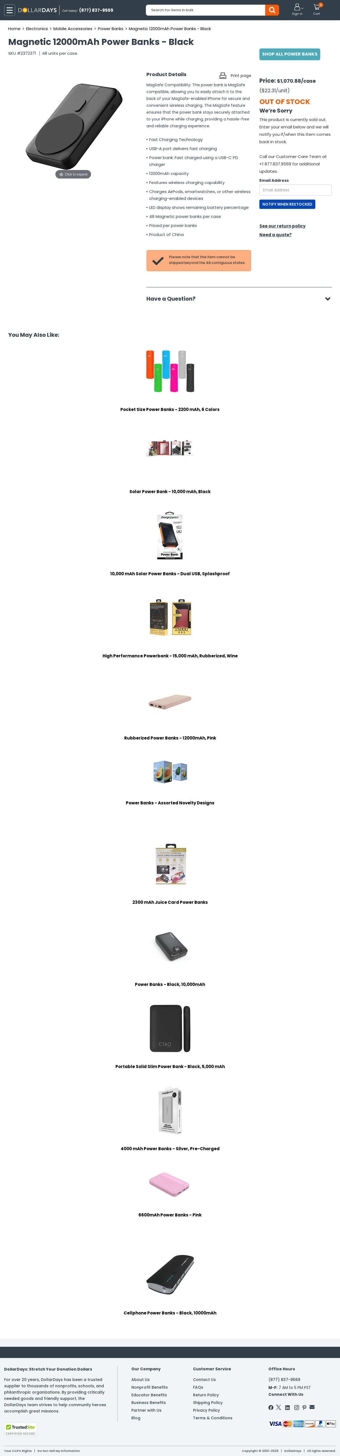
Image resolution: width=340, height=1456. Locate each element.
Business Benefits (148, 1402)
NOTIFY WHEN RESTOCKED (287, 204)
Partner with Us (146, 1410)
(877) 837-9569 (284, 1379)
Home (14, 28)
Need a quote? (275, 235)
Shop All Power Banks (290, 54)
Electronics (37, 28)
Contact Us (204, 1379)
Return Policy (206, 1395)
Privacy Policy (206, 1410)
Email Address (274, 180)
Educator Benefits (149, 1395)
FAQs (198, 1387)
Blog (135, 1418)
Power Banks (110, 28)
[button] (297, 10)
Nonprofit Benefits (149, 1387)
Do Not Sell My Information (59, 1451)
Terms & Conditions (213, 1418)
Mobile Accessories (72, 28)
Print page (241, 75)
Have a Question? (173, 299)
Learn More (291, 1444)
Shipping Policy (208, 1402)
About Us (140, 1379)
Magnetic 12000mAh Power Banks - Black (170, 28)
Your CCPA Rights (18, 1451)
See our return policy (282, 226)
